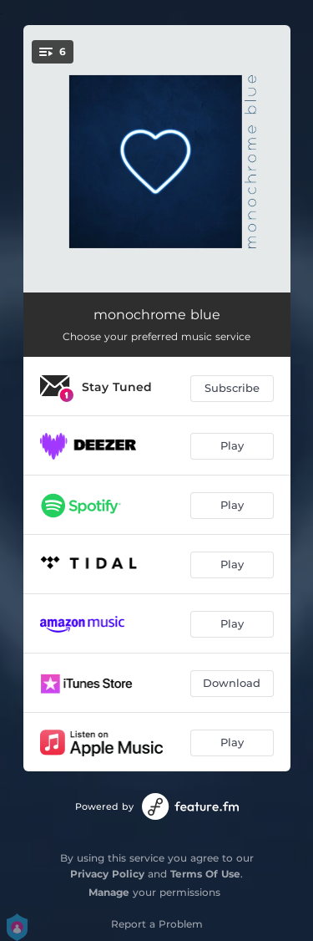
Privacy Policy (107, 873)
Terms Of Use (205, 873)
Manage (108, 892)
